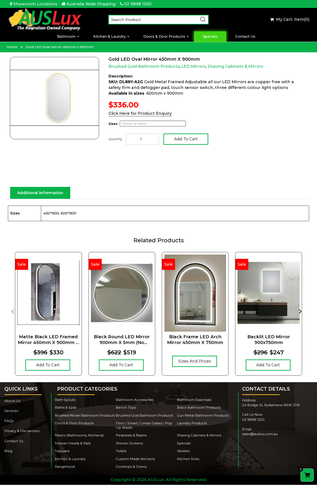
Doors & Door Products (164, 36)
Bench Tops (126, 408)
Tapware (62, 451)
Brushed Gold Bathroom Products (144, 66)
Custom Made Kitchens (135, 459)
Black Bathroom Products (199, 408)
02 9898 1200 (137, 4)
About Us (12, 401)
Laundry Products (192, 423)
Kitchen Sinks (188, 459)
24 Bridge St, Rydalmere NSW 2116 (271, 405)
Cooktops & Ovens (131, 467)
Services (11, 411)
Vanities (183, 451)
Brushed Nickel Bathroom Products (85, 416)
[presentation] (12, 311)
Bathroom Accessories (135, 400)
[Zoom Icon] (54, 98)
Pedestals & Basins (131, 435)
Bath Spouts (65, 400)
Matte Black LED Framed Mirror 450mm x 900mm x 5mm (48, 340)
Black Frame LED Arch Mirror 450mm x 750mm (195, 339)
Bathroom (66, 36)
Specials (210, 36)
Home (12, 47)
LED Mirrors (193, 66)
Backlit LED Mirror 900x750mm (268, 339)
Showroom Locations (35, 4)
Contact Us (245, 36)
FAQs (8, 421)
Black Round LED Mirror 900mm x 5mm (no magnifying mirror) (122, 340)
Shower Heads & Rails (73, 443)
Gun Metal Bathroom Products (203, 416)
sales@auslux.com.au (260, 434)
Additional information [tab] (40, 193)
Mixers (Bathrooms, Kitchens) (79, 435)
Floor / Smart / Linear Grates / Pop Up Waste (144, 425)
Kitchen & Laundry (109, 36)
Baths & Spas (65, 408)
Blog (8, 451)
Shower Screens (129, 443)
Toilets (121, 451)
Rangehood (65, 467)
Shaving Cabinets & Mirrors (235, 66)
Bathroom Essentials (194, 400)
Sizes (113, 124)
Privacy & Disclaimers (21, 431)
